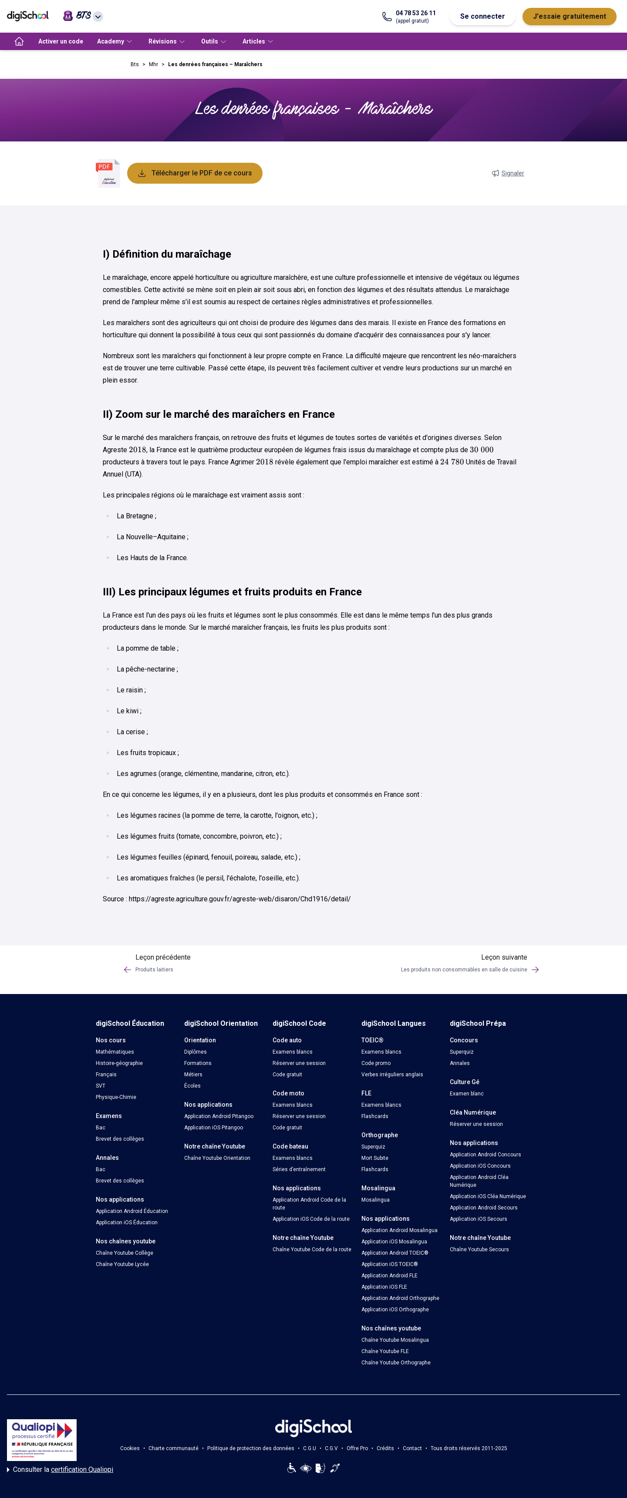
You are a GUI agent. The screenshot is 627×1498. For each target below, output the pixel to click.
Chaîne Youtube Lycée (122, 1264)
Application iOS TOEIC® (389, 1264)
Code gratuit (287, 1074)
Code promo (376, 1063)
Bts (135, 64)
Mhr (153, 64)
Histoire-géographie (119, 1063)
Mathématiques (115, 1052)
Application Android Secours (484, 1208)
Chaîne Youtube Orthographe (396, 1363)
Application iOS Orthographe (395, 1310)
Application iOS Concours (480, 1166)
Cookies (130, 1448)
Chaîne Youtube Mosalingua (395, 1340)
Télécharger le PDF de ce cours (195, 173)
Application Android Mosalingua (399, 1230)
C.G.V (331, 1448)
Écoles (192, 1086)
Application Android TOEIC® (394, 1253)
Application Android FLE (389, 1276)
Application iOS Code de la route (311, 1219)
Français (106, 1074)
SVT (100, 1086)
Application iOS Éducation (127, 1222)
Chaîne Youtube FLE (385, 1351)
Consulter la (60, 1469)
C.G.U (309, 1448)
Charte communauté (173, 1448)
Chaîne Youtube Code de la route (312, 1249)
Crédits (385, 1448)
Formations (198, 1063)
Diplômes (195, 1052)
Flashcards (374, 1116)
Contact (412, 1448)
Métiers (193, 1074)
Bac (100, 1128)
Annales (460, 1063)
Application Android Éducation (132, 1211)
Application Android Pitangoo (218, 1116)
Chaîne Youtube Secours (479, 1249)
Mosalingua (375, 1200)
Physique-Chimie (116, 1097)
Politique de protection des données (250, 1448)
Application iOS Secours (478, 1219)
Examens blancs (293, 1052)
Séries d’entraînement (299, 1169)
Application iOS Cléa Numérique (488, 1196)
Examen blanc (467, 1094)
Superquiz (373, 1147)
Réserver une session (299, 1063)
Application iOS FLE (384, 1287)
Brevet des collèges (120, 1139)
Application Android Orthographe (400, 1298)
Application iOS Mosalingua (394, 1242)
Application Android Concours (485, 1155)
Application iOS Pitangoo (213, 1128)
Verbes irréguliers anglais (392, 1074)
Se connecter (482, 16)
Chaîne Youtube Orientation (217, 1158)
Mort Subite (374, 1158)
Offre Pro (357, 1448)
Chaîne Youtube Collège (124, 1253)
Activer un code (60, 41)
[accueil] (19, 41)
